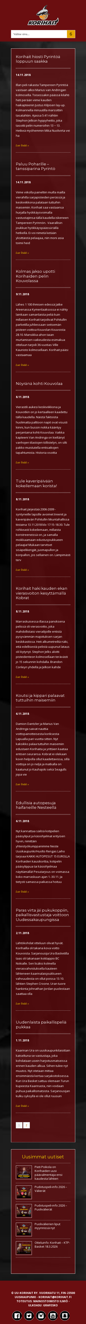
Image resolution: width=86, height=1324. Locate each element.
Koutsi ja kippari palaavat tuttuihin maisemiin (40, 697)
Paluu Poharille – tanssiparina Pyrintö (35, 166)
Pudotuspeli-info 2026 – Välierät (51, 1189)
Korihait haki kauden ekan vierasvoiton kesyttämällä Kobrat (41, 593)
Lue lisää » (22, 145)
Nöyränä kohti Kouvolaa (39, 383)
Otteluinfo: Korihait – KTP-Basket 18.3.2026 (52, 1245)
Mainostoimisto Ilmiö (50, 1301)
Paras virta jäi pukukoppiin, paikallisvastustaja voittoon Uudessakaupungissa (42, 915)
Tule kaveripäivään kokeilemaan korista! (36, 483)
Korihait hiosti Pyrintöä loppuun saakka (38, 59)
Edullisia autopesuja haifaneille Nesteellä (36, 805)
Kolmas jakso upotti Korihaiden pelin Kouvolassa (35, 276)
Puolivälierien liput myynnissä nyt (47, 1226)
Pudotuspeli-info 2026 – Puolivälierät (51, 1207)
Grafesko (50, 1305)
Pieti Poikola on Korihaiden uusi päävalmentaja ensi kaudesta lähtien (48, 1173)
